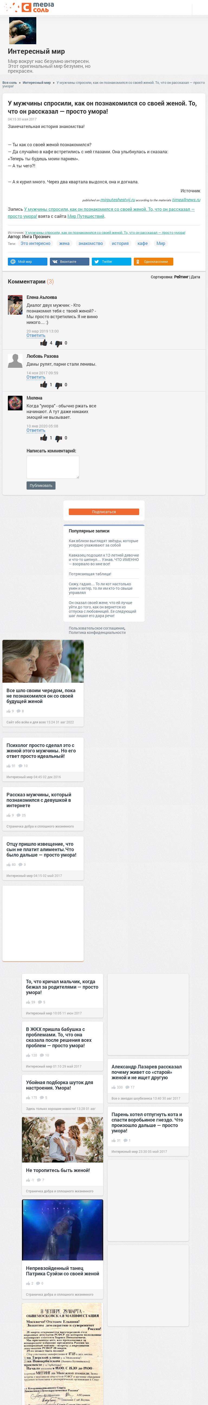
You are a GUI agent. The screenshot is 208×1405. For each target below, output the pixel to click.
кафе (143, 243)
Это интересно (35, 243)
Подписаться (104, 511)
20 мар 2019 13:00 (43, 331)
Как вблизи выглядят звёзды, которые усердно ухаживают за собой (103, 543)
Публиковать (41, 485)
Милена (34, 398)
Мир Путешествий (85, 216)
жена (64, 243)
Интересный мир (36, 51)
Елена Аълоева (42, 297)
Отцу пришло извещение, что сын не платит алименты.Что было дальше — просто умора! (41, 849)
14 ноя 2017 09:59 (42, 373)
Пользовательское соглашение (96, 628)
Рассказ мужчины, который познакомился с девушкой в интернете (38, 800)
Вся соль (9, 82)
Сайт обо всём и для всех (26, 722)
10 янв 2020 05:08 (42, 426)
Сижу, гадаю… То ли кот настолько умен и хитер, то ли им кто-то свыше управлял (100, 588)
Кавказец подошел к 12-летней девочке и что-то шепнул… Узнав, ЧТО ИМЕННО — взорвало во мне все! (104, 559)
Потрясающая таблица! (90, 573)
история (120, 243)
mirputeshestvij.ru (117, 199)
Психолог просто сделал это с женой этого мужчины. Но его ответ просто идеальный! (41, 750)
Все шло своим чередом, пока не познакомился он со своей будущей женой (41, 696)
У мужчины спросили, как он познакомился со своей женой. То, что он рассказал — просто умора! (103, 84)
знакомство (91, 243)
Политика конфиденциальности (97, 632)
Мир (161, 243)
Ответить (36, 335)
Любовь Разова (42, 356)
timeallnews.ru (186, 199)
